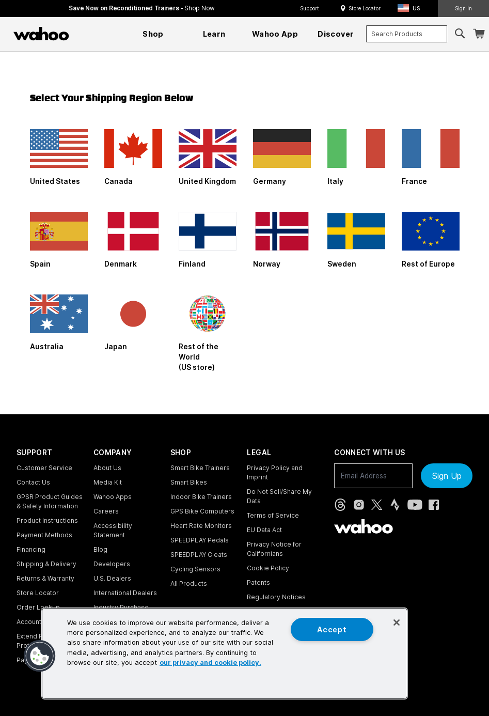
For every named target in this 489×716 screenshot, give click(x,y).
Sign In (463, 8)
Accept (331, 629)
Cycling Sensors (195, 569)
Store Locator (365, 8)
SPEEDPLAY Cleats (198, 554)
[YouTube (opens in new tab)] (414, 505)
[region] (224, 653)
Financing (31, 549)
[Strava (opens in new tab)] (395, 505)
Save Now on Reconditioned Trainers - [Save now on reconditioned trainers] (142, 8)
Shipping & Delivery (46, 564)
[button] (412, 8)
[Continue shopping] (86, 33)
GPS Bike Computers (202, 511)
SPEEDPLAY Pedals (199, 540)
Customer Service (44, 468)
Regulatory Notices (276, 597)
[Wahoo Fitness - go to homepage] (363, 526)
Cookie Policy (268, 568)
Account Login (38, 622)
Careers (106, 511)
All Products (188, 583)
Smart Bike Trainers (200, 468)
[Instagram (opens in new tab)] (359, 505)
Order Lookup (38, 607)
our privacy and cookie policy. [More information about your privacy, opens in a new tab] (210, 662)
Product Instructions (47, 520)
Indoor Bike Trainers (201, 497)
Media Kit (107, 482)
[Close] (396, 622)
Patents (258, 582)
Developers (111, 564)
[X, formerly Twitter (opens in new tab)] (376, 505)
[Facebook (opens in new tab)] (434, 505)
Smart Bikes (188, 482)
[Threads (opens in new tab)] (340, 505)
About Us (107, 468)
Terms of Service (273, 515)
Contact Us (33, 482)
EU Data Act (264, 530)
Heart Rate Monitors (201, 526)
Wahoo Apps (112, 497)
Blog (100, 549)
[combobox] (406, 33)
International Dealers (125, 593)
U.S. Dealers (112, 578)
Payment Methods (44, 535)
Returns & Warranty (45, 578)
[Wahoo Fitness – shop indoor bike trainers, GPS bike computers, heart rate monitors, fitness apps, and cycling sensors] (41, 33)
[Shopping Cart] (478, 33)
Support (309, 8)
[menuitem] (153, 34)
